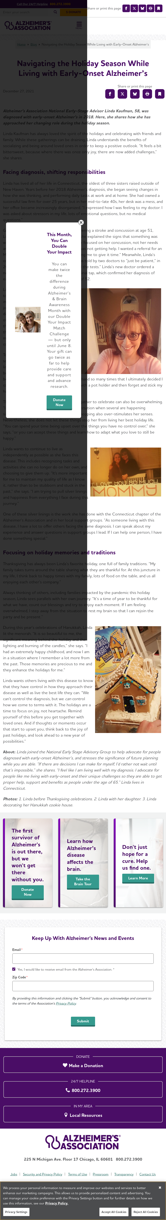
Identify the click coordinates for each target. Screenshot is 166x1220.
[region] (83, 1201)
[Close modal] (160, 561)
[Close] (160, 1187)
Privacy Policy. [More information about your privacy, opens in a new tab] (56, 1203)
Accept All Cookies (113, 1212)
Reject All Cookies (146, 1212)
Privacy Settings (16, 1212)
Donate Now (118, 645)
